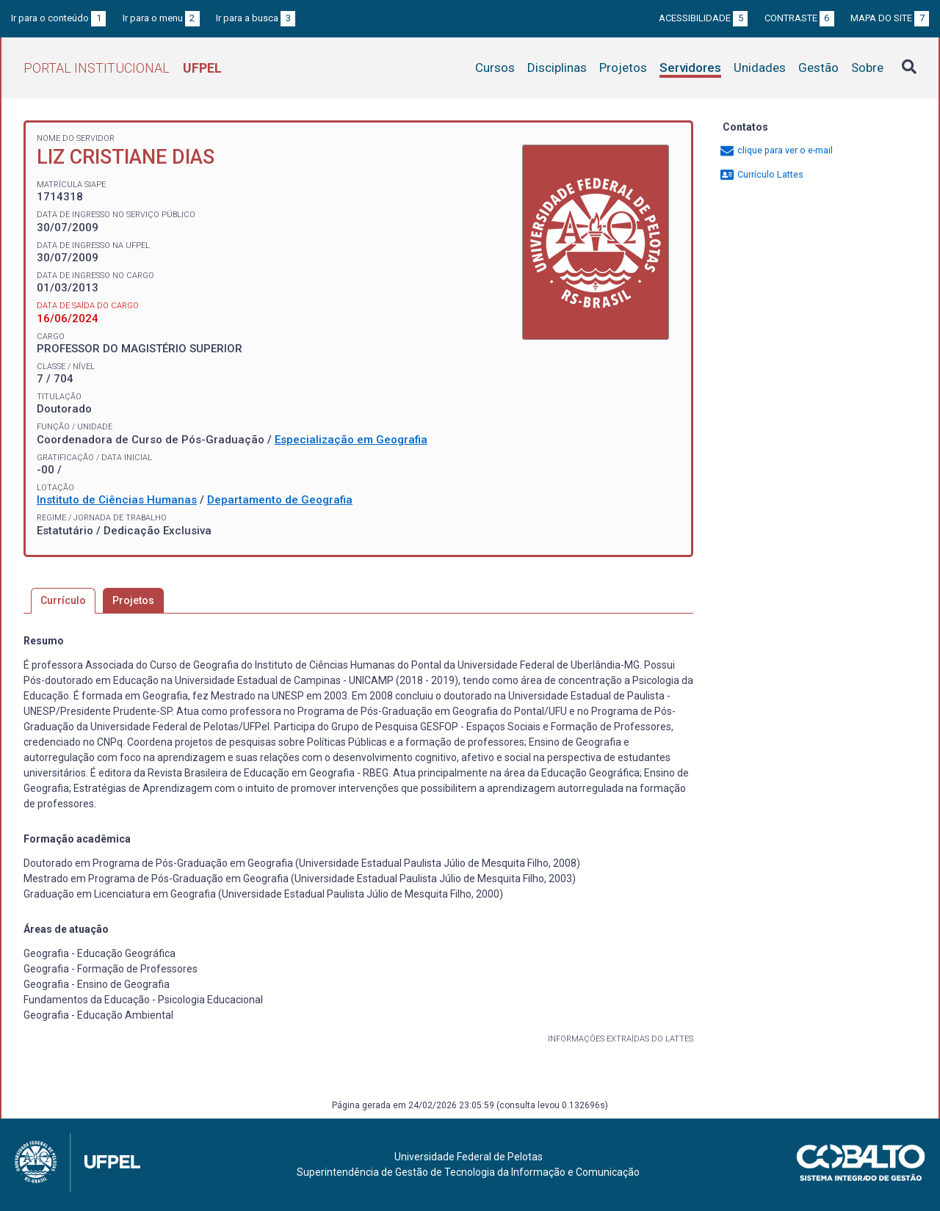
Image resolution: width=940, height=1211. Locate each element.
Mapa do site (889, 17)
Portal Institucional (123, 68)
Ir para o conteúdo (58, 17)
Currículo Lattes (761, 174)
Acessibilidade (703, 17)
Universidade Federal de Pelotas (468, 1157)
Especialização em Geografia (351, 439)
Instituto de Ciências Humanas (117, 499)
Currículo (63, 600)
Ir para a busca (255, 17)
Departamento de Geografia (279, 499)
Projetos (623, 67)
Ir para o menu (161, 17)
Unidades (760, 67)
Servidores (690, 67)
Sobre (867, 67)
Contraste (799, 17)
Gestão (818, 67)
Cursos (495, 67)
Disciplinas (557, 67)
